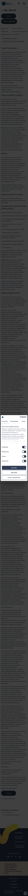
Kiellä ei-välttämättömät (14, 477)
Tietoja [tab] (23, 421)
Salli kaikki (14, 467)
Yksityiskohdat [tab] (14, 421)
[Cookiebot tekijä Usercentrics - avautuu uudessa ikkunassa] (20, 417)
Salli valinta (14, 472)
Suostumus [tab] (5, 421)
